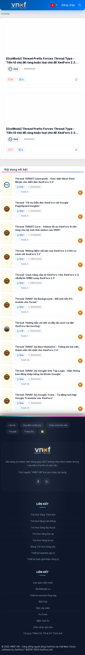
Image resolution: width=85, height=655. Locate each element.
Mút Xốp (43, 601)
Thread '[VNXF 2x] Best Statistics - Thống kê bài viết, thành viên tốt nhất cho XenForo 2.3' (47, 348)
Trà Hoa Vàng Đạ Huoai (43, 527)
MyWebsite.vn (43, 589)
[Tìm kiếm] (79, 5)
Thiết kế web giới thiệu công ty (43, 559)
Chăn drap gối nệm (43, 627)
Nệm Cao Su (43, 620)
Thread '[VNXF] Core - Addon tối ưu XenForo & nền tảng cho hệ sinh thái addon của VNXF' (46, 228)
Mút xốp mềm (43, 608)
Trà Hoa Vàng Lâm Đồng (43, 521)
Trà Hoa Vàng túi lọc (43, 540)
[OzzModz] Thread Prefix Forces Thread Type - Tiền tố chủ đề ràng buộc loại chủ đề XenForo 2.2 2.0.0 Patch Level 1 (40, 62)
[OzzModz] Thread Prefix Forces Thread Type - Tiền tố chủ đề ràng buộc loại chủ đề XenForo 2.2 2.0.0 (40, 132)
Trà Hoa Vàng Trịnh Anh (43, 514)
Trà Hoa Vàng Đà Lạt (43, 533)
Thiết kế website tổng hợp (43, 595)
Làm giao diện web (43, 582)
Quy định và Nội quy (32, 425)
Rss (46, 481)
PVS (16, 69)
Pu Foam (43, 614)
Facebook (38, 481)
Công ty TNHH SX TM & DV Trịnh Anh (43, 633)
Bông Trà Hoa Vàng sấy (43, 546)
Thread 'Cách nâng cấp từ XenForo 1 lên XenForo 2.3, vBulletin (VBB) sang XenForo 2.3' (47, 276)
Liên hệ (12, 425)
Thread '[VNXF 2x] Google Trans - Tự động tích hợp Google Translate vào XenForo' (46, 396)
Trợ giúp (12, 431)
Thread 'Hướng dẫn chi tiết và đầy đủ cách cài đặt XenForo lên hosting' (44, 324)
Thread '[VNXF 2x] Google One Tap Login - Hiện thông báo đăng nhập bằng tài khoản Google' (47, 372)
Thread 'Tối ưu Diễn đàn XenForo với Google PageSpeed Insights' (41, 204)
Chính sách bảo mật (58, 425)
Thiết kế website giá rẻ (43, 553)
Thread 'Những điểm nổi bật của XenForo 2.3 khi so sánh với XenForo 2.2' (45, 252)
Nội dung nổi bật (15, 169)
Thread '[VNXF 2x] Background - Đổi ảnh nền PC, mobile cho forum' (44, 300)
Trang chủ (28, 431)
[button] (56, 5)
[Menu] (6, 5)
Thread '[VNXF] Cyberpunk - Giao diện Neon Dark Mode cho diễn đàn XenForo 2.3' (45, 180)
